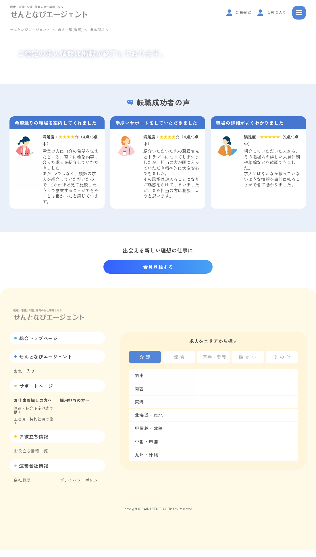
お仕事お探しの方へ (33, 400)
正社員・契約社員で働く (33, 421)
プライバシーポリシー (81, 480)
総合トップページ (38, 338)
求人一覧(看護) (70, 29)
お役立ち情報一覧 (31, 451)
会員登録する (158, 266)
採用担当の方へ (75, 400)
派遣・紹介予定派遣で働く (33, 410)
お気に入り (24, 371)
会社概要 (22, 480)
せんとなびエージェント (30, 29)
